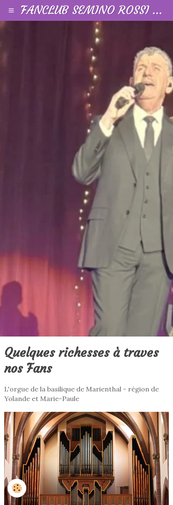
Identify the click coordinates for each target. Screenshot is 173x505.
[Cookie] (17, 488)
